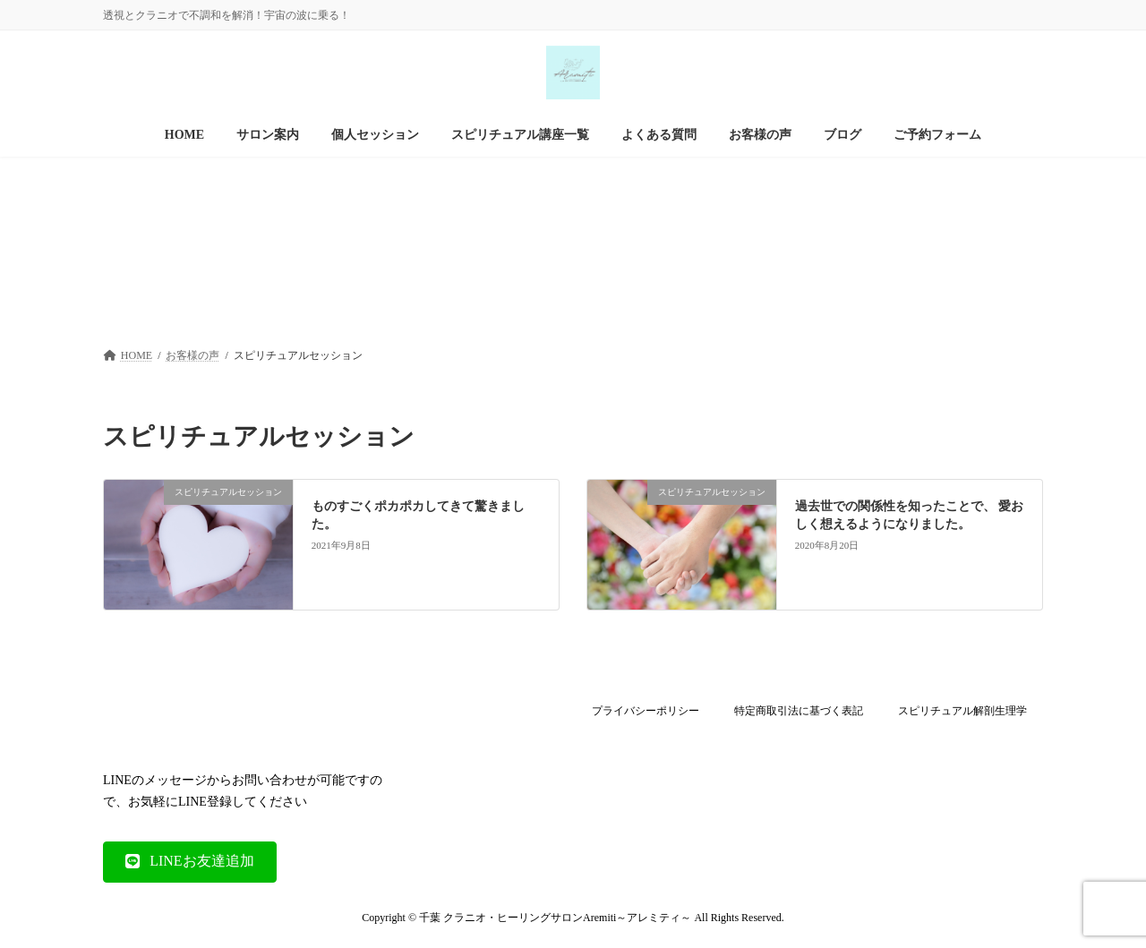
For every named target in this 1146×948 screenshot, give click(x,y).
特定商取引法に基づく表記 (798, 711)
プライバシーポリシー (645, 711)
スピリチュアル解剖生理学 (962, 711)
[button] (190, 861)
